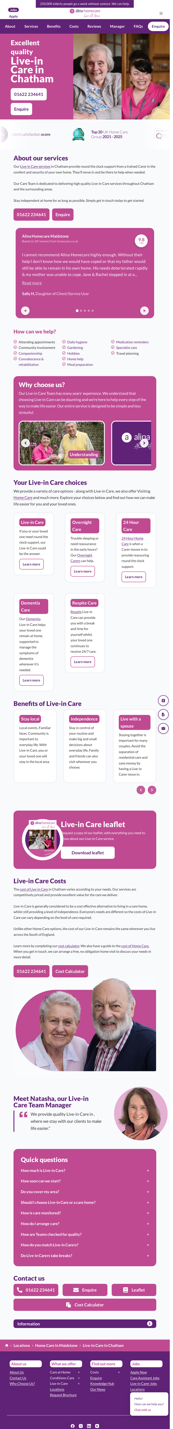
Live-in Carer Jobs (143, 1383)
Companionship (30, 353)
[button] (31, 564)
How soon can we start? (41, 1181)
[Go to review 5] (93, 311)
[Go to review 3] (85, 311)
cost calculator (68, 946)
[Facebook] (73, 1426)
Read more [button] (32, 282)
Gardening (75, 347)
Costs (73, 26)
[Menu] (161, 13)
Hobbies (73, 353)
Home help (75, 359)
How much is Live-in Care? (43, 1170)
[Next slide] (144, 443)
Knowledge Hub (102, 1383)
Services (31, 26)
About (10, 26)
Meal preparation (80, 364)
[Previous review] (25, 310)
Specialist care (126, 347)
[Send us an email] (163, 728)
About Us (17, 1372)
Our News (97, 1389)
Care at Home (60, 1372)
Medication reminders (132, 342)
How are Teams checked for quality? (51, 1234)
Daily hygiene (77, 342)
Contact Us (18, 1378)
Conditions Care (62, 1378)
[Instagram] (81, 1426)
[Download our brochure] (163, 714)
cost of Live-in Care (34, 889)
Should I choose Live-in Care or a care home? (58, 1202)
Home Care (23, 497)
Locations (57, 1389)
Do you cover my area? (40, 1191)
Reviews (94, 26)
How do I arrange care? (40, 1223)
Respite (76, 612)
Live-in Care (59, 1383)
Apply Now (138, 1372)
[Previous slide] (25, 443)
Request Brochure (63, 1395)
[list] (85, 443)
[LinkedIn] (89, 1426)
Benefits (53, 26)
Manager (117, 26)
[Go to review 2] (81, 311)
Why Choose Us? (22, 1383)
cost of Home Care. (135, 946)
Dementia (33, 619)
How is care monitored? (41, 1212)
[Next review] (144, 310)
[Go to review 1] (77, 310)
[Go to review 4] (89, 311)
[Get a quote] (163, 700)
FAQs (138, 26)
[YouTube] (97, 1426)
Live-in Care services (35, 166)
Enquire (158, 26)
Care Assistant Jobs (144, 1378)
